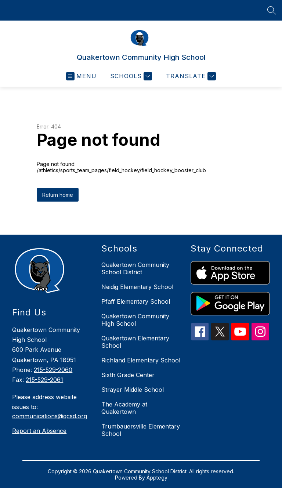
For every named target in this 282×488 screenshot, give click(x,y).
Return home (57, 195)
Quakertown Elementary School (135, 342)
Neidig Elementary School (137, 286)
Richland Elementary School (140, 360)
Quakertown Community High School (135, 319)
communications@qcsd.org (49, 416)
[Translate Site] (190, 76)
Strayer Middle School (132, 389)
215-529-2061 (44, 379)
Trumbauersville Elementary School (140, 430)
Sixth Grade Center (128, 375)
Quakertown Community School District (135, 268)
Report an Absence (39, 430)
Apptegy (157, 477)
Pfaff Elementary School (135, 301)
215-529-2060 (53, 369)
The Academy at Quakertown (124, 408)
